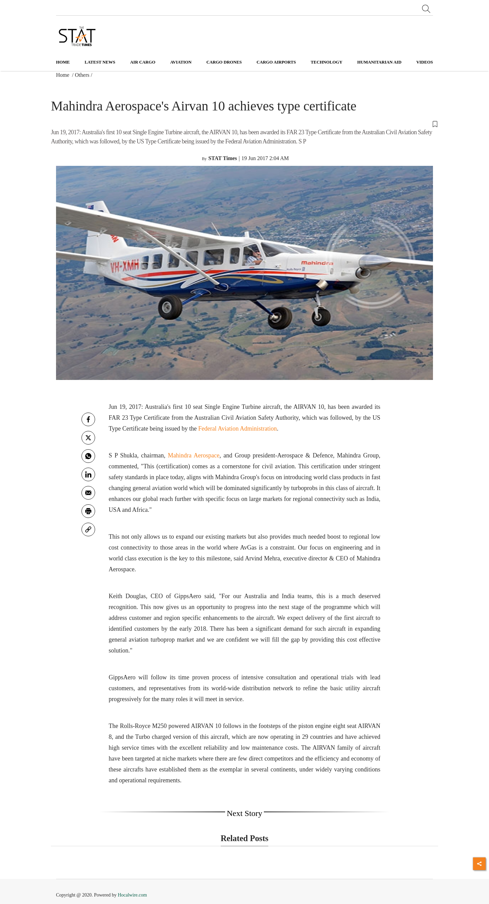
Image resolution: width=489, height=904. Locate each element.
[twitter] (88, 438)
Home (63, 62)
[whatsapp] (88, 456)
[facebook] (88, 419)
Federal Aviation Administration (237, 428)
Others (82, 75)
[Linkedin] (88, 474)
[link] (88, 529)
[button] (244, 124)
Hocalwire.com (132, 895)
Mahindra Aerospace (193, 455)
